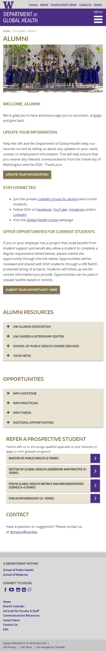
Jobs (6, 629)
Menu (98, 12)
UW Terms (26, 647)
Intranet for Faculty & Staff (21, 611)
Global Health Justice (42, 220)
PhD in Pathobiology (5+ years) (31, 498)
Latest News (11, 620)
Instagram (77, 209)
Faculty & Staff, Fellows (64, 4)
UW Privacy (9, 647)
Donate (98, 4)
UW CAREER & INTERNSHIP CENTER (38, 336)
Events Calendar (14, 606)
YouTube (60, 209)
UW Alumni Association (32, 326)
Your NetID (22, 355)
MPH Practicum (25, 403)
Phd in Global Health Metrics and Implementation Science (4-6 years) (46, 485)
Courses (33, 4)
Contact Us (85, 4)
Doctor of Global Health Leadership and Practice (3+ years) (48, 471)
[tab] (53, 326)
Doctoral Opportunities (33, 422)
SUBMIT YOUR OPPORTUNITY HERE (31, 289)
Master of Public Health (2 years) (33, 458)
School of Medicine (15, 574)
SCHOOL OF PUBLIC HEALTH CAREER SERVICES (46, 346)
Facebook (44, 209)
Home (6, 31)
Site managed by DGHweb (50, 647)
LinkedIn (20, 215)
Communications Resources (21, 615)
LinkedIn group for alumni (58, 199)
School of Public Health (18, 570)
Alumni (44, 4)
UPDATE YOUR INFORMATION (27, 174)
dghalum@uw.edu (23, 532)
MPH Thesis (22, 412)
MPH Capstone (25, 393)
